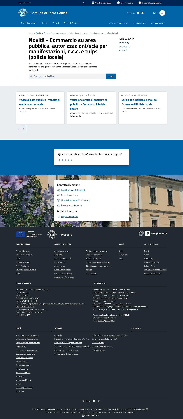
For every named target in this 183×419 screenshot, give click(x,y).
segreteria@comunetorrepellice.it (34, 309)
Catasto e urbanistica (62, 269)
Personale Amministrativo (26, 269)
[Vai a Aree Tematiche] (125, 3)
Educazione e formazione (64, 277)
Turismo (89, 269)
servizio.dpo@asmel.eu (107, 317)
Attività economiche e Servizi (155, 269)
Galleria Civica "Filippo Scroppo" (66, 353)
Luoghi (146, 254)
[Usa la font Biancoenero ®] (101, 3)
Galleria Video (149, 266)
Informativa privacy (23, 372)
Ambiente (58, 254)
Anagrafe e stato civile (63, 258)
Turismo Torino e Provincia (102, 346)
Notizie (142, 95)
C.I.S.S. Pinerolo (98, 342)
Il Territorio (148, 258)
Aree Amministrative (24, 254)
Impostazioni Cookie (23, 380)
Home (31, 33)
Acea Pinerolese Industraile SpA (104, 339)
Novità (37, 33)
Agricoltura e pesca (61, 251)
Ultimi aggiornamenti (24, 387)
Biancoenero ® (100, 412)
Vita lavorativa (91, 273)
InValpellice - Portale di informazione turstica (71, 339)
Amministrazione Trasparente (27, 335)
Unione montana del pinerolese (66, 350)
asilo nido (58, 335)
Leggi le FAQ (21, 346)
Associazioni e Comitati (153, 273)
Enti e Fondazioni (22, 266)
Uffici (18, 258)
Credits (18, 383)
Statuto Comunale (23, 365)
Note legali (20, 376)
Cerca (111, 76)
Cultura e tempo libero (63, 273)
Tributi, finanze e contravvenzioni (98, 266)
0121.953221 (24, 292)
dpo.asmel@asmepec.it (105, 320)
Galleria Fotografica (151, 262)
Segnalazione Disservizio (25, 353)
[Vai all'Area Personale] (150, 3)
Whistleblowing (22, 368)
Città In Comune (138, 409)
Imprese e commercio (94, 254)
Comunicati (42, 95)
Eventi (146, 251)
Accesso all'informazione (118, 23)
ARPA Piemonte (98, 350)
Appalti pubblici (60, 262)
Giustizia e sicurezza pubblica (97, 251)
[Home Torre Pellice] (42, 13)
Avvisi (91, 95)
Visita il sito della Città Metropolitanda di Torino (72, 346)
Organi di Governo (23, 251)
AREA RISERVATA (90, 415)
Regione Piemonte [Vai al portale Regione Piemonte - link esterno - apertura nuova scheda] (24, 3)
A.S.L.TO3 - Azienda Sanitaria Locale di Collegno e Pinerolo (115, 335)
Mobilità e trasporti (93, 258)
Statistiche (20, 391)
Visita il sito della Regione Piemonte (68, 342)
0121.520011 (24, 295)
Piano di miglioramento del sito (28, 342)
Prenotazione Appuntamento (27, 350)
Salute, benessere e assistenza (98, 262)
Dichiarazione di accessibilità (27, 339)
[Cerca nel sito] (162, 13)
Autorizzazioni (59, 266)
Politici (18, 273)
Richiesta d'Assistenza (24, 357)
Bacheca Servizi (22, 361)
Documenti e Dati (22, 262)
